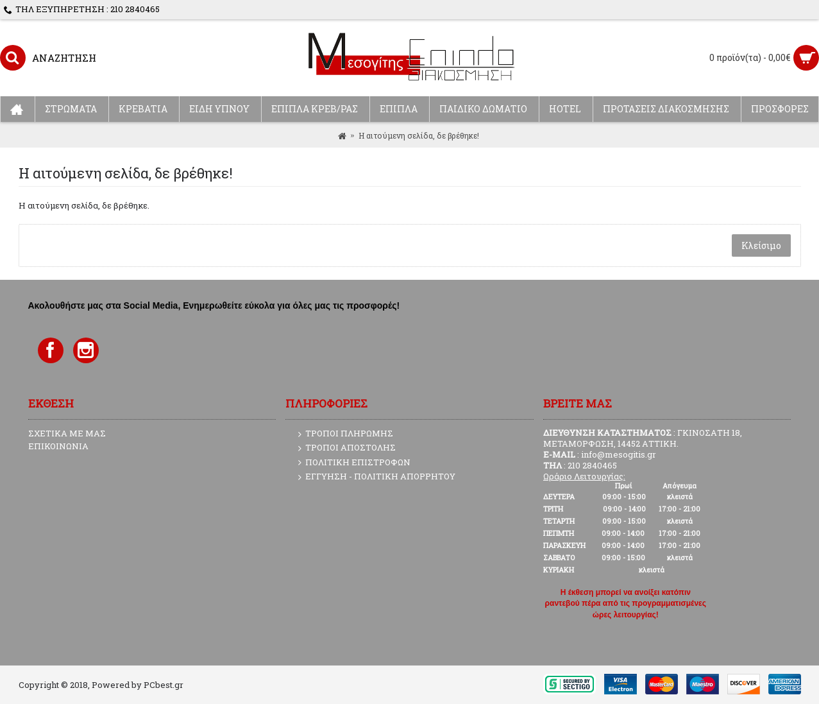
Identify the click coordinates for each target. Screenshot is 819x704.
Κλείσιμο (761, 245)
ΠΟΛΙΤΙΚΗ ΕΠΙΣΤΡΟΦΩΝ (354, 462)
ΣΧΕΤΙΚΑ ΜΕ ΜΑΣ (67, 433)
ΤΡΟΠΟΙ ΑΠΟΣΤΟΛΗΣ (347, 448)
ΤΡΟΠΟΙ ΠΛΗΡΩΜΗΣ (345, 433)
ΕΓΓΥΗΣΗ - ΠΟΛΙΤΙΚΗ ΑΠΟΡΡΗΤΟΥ (376, 476)
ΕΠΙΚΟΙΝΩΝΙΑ (58, 446)
